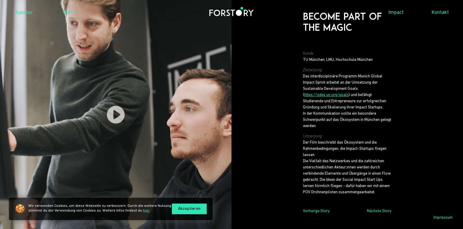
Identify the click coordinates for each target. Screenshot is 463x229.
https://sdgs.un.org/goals (326, 95)
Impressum (443, 217)
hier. (146, 210)
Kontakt (440, 12)
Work (68, 12)
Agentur (24, 12)
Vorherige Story (316, 211)
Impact (396, 12)
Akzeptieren (189, 209)
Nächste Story (379, 211)
